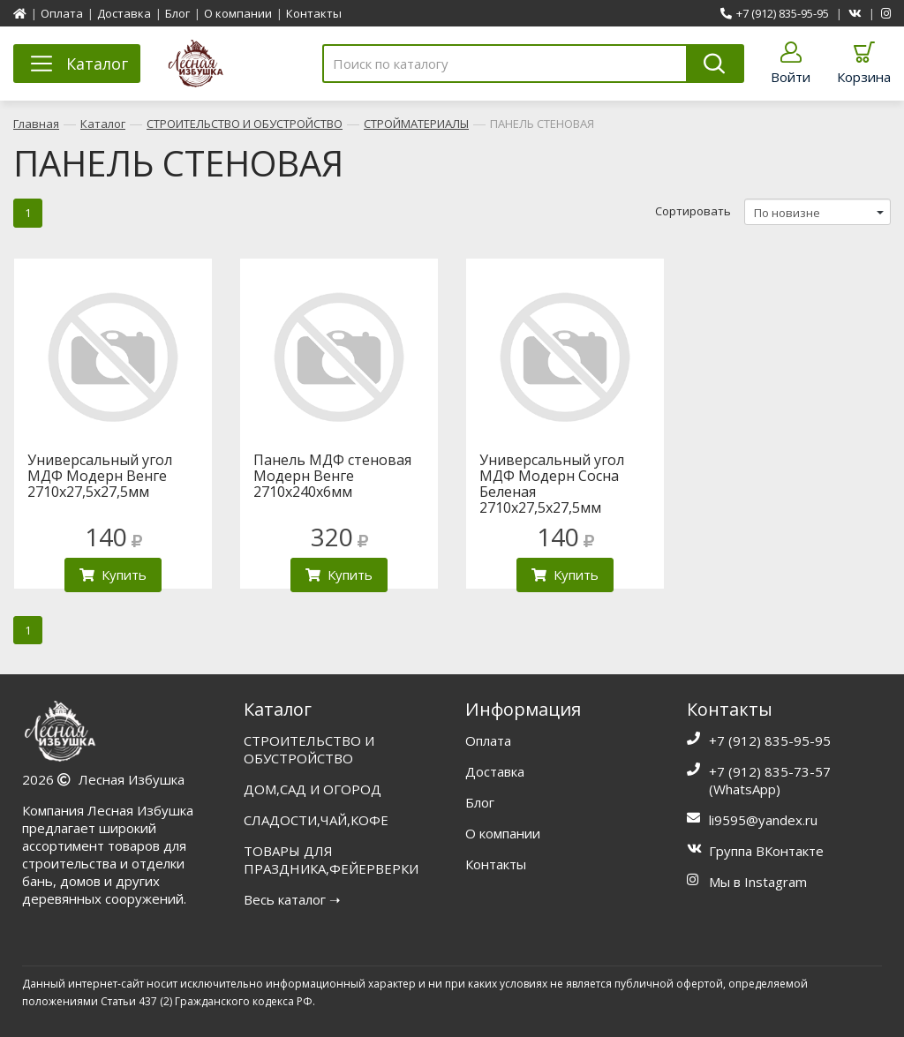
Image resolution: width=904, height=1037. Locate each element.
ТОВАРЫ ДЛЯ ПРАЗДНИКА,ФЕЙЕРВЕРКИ (331, 859)
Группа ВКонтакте (766, 851)
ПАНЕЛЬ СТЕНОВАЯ (542, 124)
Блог (177, 13)
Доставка (124, 13)
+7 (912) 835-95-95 (774, 13)
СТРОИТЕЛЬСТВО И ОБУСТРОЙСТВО (245, 124)
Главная (36, 124)
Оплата (62, 13)
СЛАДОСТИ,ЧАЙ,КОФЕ (316, 820)
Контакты (314, 13)
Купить (113, 574)
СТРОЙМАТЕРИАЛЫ (416, 124)
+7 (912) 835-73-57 (770, 771)
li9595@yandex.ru (763, 820)
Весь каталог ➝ (292, 899)
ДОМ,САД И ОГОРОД (312, 789)
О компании (238, 13)
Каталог (102, 124)
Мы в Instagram (758, 881)
